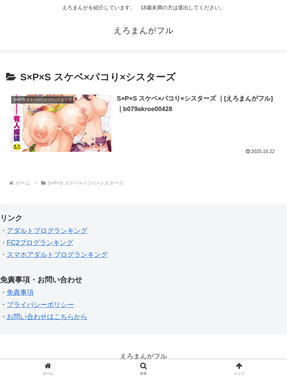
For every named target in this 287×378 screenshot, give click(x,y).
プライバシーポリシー (40, 304)
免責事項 (20, 292)
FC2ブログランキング (40, 242)
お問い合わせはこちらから (47, 316)
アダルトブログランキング (47, 230)
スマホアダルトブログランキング (57, 254)
